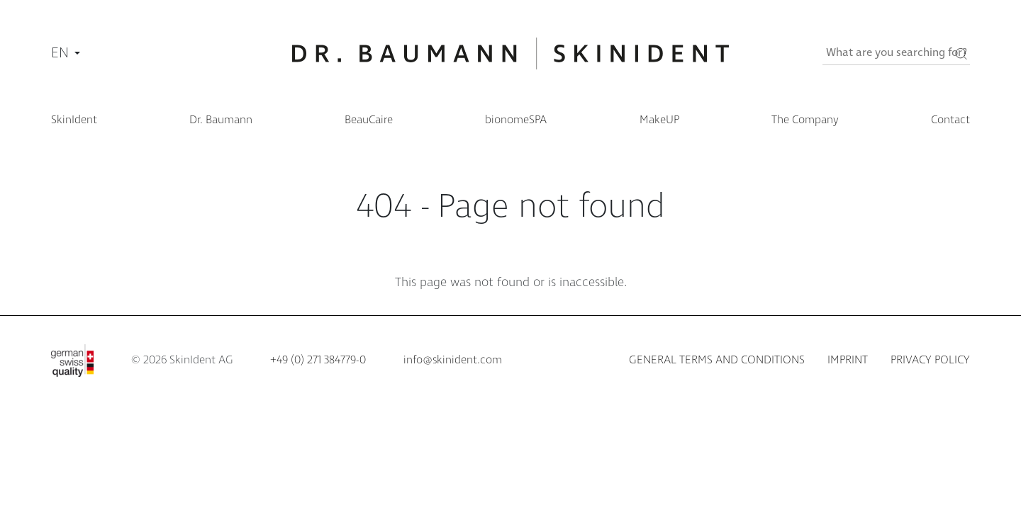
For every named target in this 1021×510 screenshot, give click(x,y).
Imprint (847, 360)
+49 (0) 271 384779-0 (318, 360)
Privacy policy (930, 360)
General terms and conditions (717, 360)
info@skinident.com (452, 360)
